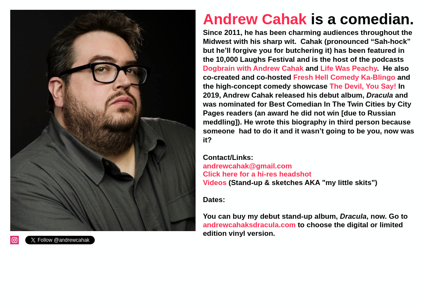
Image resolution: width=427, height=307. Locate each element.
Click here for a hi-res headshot (257, 174)
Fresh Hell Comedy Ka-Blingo (344, 77)
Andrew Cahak (255, 19)
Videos (214, 183)
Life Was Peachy (348, 68)
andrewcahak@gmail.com (247, 166)
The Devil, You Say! (363, 86)
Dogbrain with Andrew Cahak (253, 68)
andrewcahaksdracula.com (249, 225)
